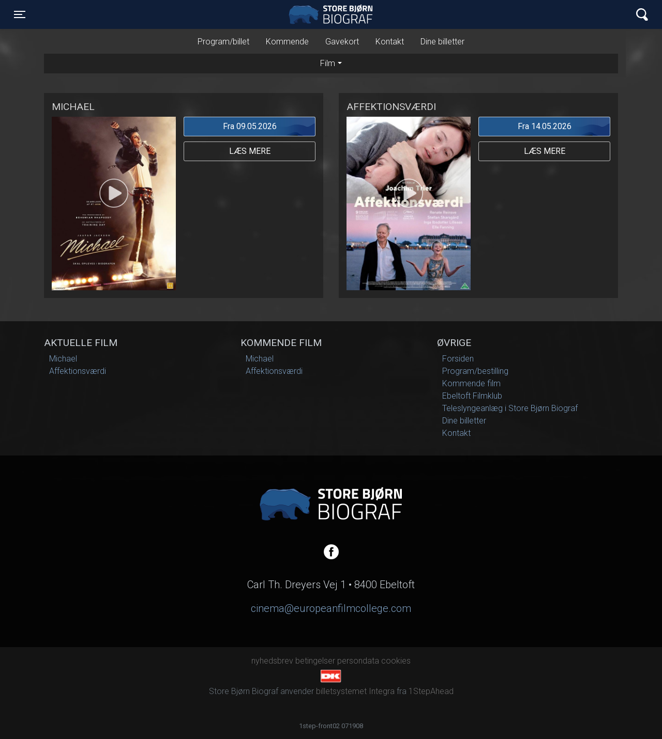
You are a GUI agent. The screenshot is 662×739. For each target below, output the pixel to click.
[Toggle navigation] (20, 14)
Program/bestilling (475, 371)
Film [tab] (327, 63)
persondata (358, 661)
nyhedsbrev (272, 661)
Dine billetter (442, 41)
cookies (396, 661)
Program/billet (223, 41)
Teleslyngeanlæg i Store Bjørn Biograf (510, 408)
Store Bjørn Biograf (333, 14)
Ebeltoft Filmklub (472, 396)
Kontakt (389, 41)
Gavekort (342, 41)
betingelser (315, 661)
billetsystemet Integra (355, 691)
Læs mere (249, 151)
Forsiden (458, 359)
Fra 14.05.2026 (544, 126)
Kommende (287, 41)
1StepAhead (431, 691)
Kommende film (471, 383)
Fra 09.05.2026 (250, 126)
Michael (63, 359)
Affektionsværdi (77, 371)
